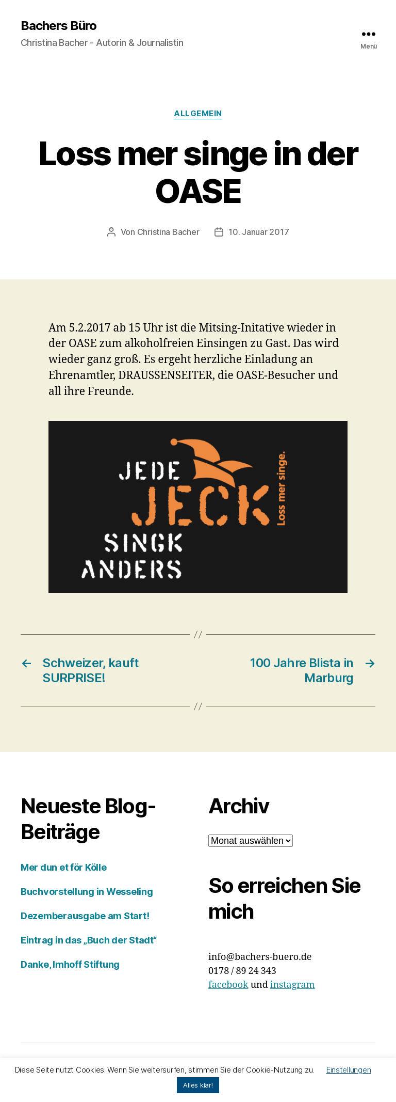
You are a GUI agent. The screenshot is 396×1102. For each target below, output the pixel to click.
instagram (292, 985)
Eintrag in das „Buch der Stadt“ (89, 940)
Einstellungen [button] (348, 1070)
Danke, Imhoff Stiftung (70, 964)
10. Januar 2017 (258, 232)
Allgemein (198, 113)
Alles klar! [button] (197, 1085)
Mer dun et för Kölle (64, 867)
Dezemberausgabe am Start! (85, 915)
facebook (228, 985)
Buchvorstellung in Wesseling (87, 891)
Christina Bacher (168, 232)
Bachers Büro (58, 26)
